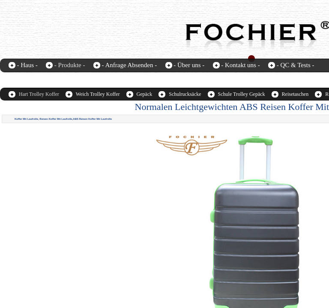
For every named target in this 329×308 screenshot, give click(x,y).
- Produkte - (69, 65)
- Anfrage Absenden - (129, 65)
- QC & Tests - (295, 65)
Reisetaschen (295, 94)
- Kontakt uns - (240, 65)
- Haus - (27, 65)
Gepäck (145, 94)
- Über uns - (188, 65)
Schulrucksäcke (185, 94)
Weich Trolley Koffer (98, 94)
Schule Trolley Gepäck (241, 94)
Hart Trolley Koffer (39, 94)
